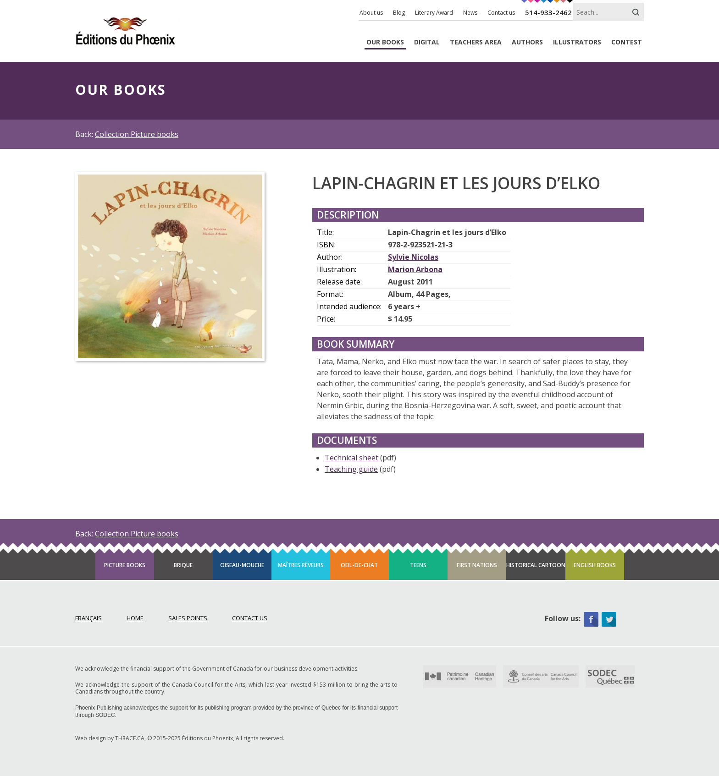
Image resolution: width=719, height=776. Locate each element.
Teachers (476, 42)
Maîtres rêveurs (301, 565)
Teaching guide (351, 469)
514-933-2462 (548, 12)
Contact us (501, 12)
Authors (527, 42)
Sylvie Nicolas (413, 257)
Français (88, 618)
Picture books (124, 565)
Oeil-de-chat (359, 565)
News (470, 12)
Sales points (187, 618)
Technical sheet (351, 458)
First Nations (477, 565)
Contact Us (249, 618)
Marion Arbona (415, 269)
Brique (183, 565)
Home (135, 618)
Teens (418, 565)
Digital (427, 42)
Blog (399, 12)
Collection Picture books (136, 134)
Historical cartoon (535, 565)
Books (385, 42)
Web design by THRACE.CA (109, 738)
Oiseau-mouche (242, 565)
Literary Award (434, 12)
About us (371, 12)
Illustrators (577, 42)
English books (595, 565)
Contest (626, 42)
